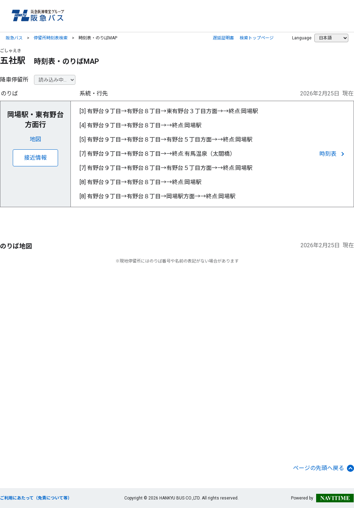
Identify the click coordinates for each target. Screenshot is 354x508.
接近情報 (35, 157)
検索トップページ (257, 37)
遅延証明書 (223, 37)
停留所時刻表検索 (51, 37)
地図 (35, 139)
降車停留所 (14, 79)
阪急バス (14, 37)
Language (302, 37)
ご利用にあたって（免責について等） (36, 498)
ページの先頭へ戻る (323, 468)
